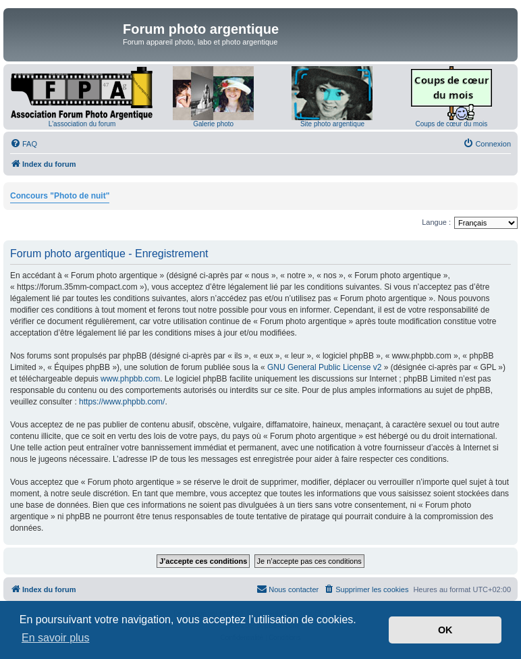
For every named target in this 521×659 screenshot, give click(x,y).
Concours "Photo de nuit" (59, 196)
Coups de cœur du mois (451, 124)
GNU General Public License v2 (324, 367)
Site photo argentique (332, 124)
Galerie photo (213, 124)
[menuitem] (23, 144)
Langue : (436, 222)
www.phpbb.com (130, 379)
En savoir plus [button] (56, 637)
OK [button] (445, 630)
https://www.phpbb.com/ (122, 401)
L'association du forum (82, 124)
